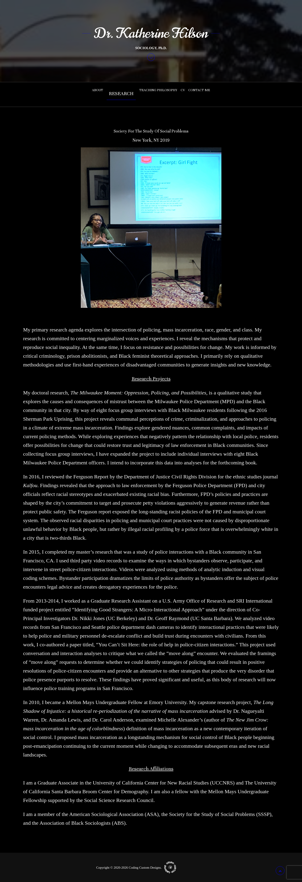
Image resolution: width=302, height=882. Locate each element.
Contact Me (199, 90)
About (97, 90)
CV (183, 90)
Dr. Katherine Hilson (151, 33)
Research (121, 93)
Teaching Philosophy (158, 90)
